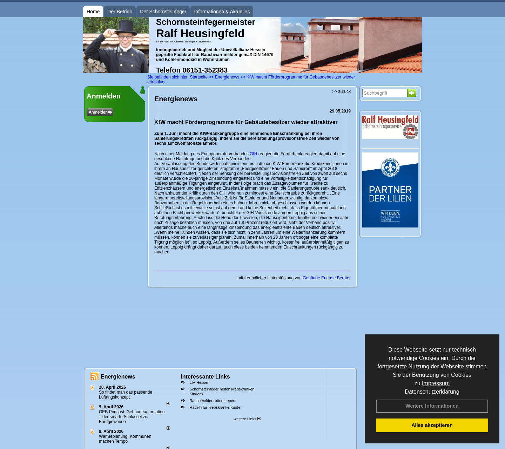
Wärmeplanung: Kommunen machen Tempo (125, 439)
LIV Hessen (199, 382)
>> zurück (341, 91)
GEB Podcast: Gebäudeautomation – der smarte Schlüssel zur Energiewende (131, 416)
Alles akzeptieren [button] (432, 425)
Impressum (436, 383)
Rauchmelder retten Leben (212, 401)
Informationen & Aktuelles (222, 11)
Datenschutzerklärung (432, 392)
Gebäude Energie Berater (327, 277)
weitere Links (247, 419)
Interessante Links (205, 377)
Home (93, 11)
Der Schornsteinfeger (163, 11)
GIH (253, 153)
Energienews (118, 377)
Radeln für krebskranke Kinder (215, 407)
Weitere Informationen (432, 406)
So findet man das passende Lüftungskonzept (125, 395)
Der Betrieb (119, 11)
